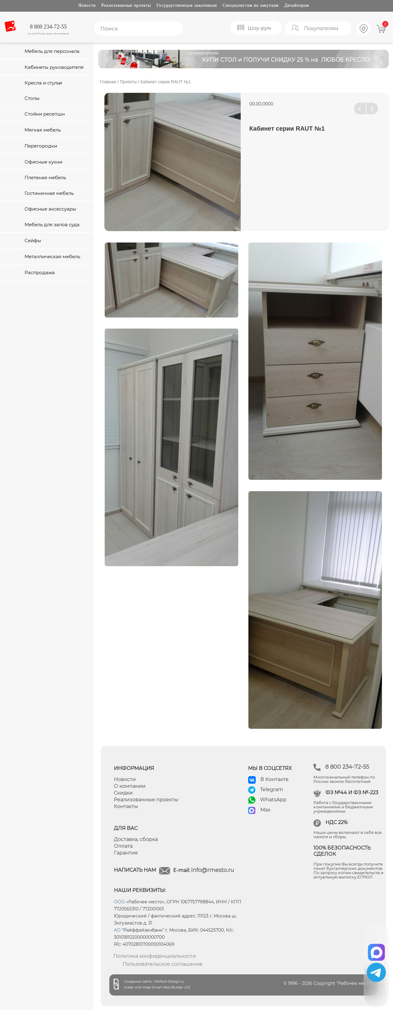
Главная (108, 81)
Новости (87, 5)
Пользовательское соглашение (163, 964)
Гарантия (126, 853)
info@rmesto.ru (212, 870)
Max (265, 810)
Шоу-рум (259, 28)
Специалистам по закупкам (251, 5)
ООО (119, 902)
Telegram (271, 789)
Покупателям (321, 28)
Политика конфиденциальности (154, 956)
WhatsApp (273, 800)
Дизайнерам (296, 5)
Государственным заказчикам (187, 5)
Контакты (126, 806)
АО (117, 930)
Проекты (128, 81)
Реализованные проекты (126, 5)
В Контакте (274, 779)
